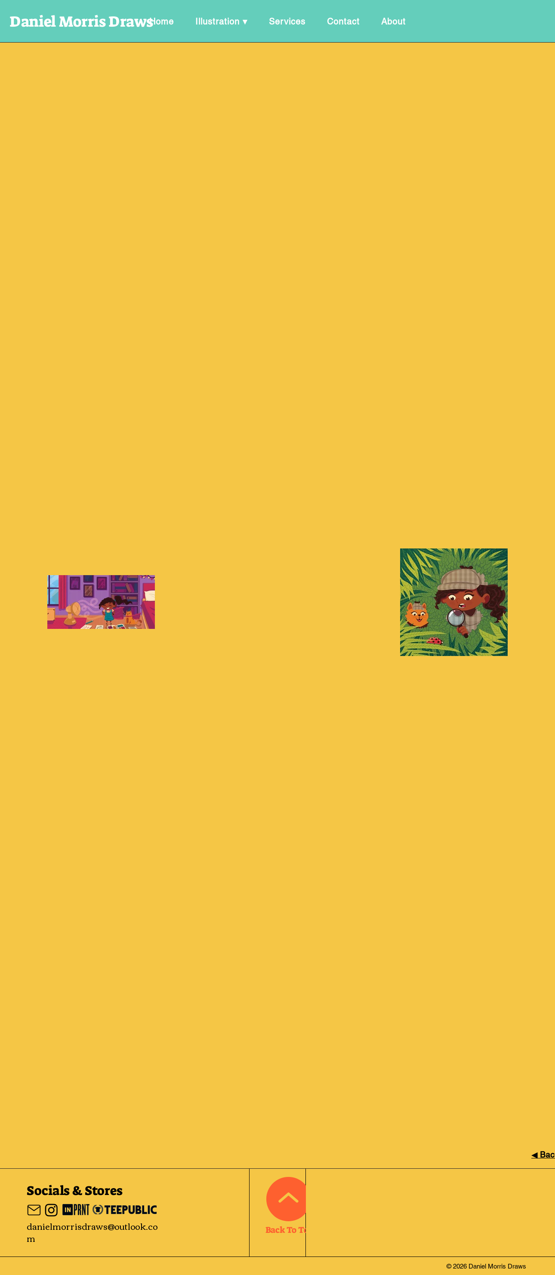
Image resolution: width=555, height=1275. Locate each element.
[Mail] (34, 1210)
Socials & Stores (75, 1190)
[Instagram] (51, 1209)
